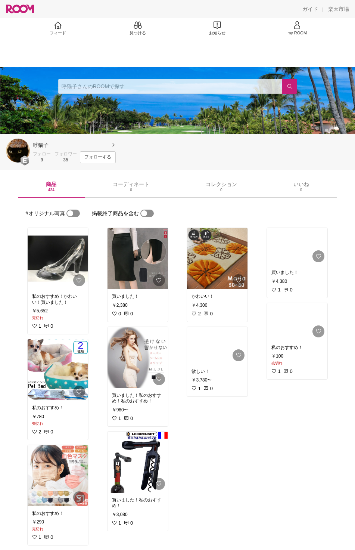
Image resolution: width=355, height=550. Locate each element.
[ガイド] (310, 9)
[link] (58, 258)
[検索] (289, 86)
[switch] (73, 213)
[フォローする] (98, 157)
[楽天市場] (338, 9)
